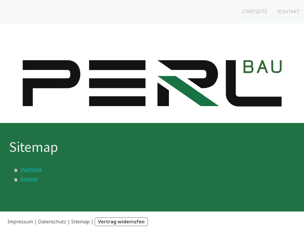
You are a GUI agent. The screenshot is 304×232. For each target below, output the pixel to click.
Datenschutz (52, 221)
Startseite (254, 11)
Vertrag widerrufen (121, 221)
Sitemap (80, 221)
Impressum (20, 221)
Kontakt (289, 11)
